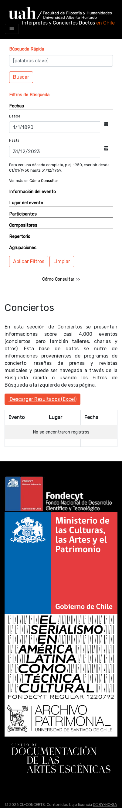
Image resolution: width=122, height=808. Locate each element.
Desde (14, 116)
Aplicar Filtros (28, 261)
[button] (26, 49)
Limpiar (61, 261)
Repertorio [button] (19, 236)
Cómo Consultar (43, 181)
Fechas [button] (16, 106)
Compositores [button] (23, 225)
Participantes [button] (23, 214)
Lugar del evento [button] (26, 203)
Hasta (14, 140)
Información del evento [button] (32, 191)
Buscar (21, 77)
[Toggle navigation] (12, 29)
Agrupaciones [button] (22, 247)
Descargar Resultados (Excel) (42, 399)
